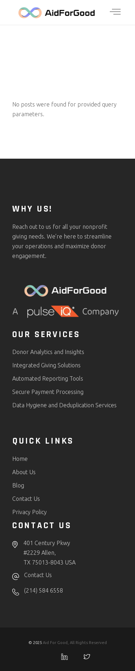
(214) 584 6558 (43, 590)
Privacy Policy (29, 512)
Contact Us (26, 498)
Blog (18, 485)
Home (20, 458)
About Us (24, 472)
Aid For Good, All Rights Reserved (75, 642)
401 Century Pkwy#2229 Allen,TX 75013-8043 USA (49, 553)
